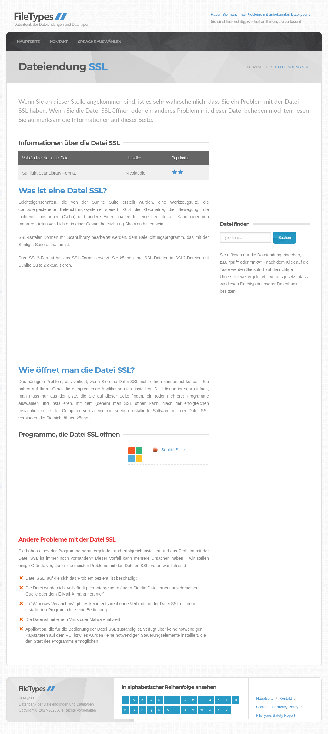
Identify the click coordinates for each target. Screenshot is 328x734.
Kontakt (59, 41)
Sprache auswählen (99, 41)
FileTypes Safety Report (275, 715)
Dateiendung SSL (292, 67)
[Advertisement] (113, 317)
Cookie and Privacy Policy (277, 707)
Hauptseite (28, 41)
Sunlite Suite (173, 449)
